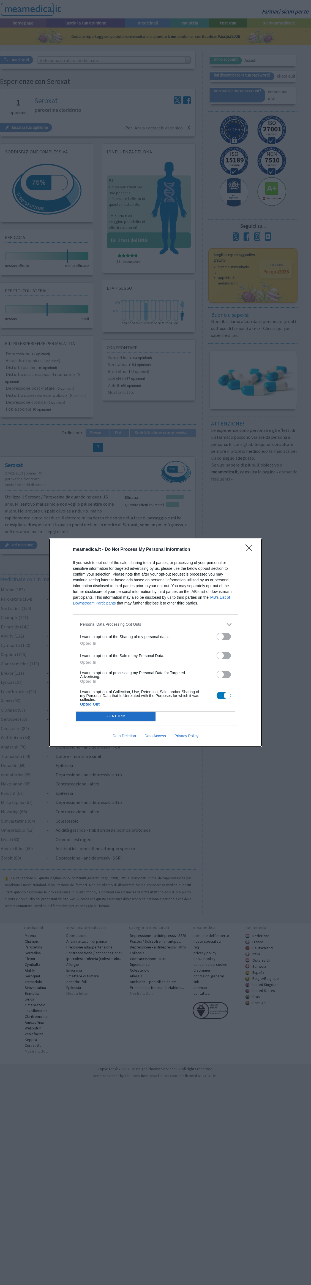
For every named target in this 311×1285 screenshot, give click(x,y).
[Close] (250, 549)
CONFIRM (116, 716)
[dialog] (155, 642)
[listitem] (155, 624)
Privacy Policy (186, 736)
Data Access (155, 736)
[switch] (224, 636)
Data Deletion (124, 736)
